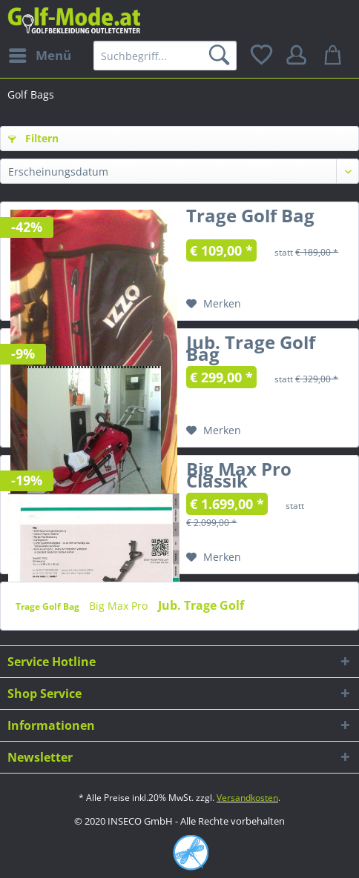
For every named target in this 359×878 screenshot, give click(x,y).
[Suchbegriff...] (165, 55)
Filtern (33, 138)
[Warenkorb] (335, 55)
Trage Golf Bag (250, 218)
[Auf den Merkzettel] (213, 304)
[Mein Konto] (299, 55)
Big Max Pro (120, 606)
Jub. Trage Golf (201, 605)
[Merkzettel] (262, 55)
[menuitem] (39, 55)
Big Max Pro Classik (239, 478)
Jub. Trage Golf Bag (250, 351)
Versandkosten (247, 797)
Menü (40, 54)
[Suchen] (222, 55)
